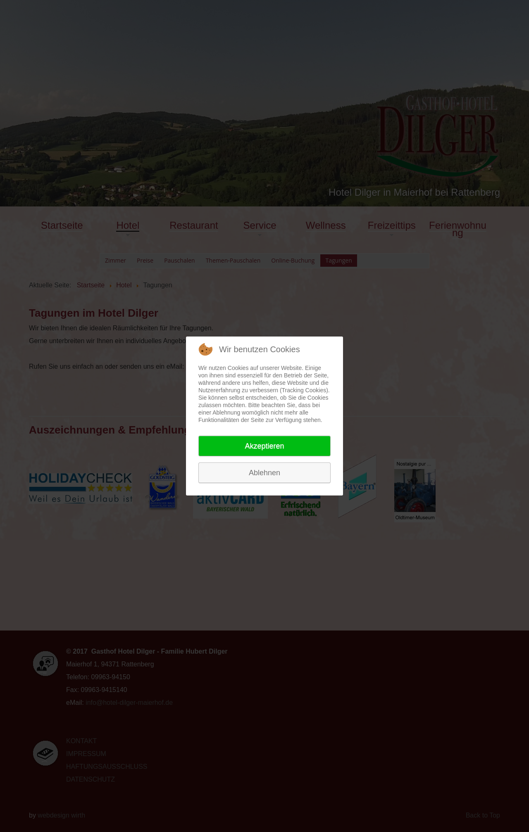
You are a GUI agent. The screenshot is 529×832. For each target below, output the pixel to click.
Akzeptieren (264, 446)
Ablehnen (264, 473)
